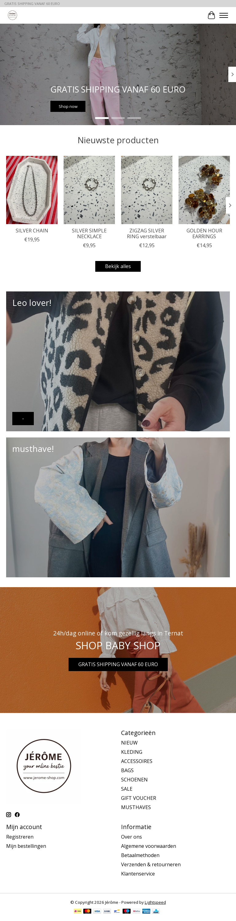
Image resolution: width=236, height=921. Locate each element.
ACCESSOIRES (136, 761)
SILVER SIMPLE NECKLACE (89, 233)
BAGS (127, 770)
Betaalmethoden (140, 855)
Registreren (19, 836)
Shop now (68, 106)
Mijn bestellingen (26, 846)
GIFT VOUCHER (138, 798)
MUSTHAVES (136, 807)
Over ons (131, 836)
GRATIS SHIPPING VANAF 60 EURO (118, 664)
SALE (126, 788)
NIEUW (129, 742)
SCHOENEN (134, 779)
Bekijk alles (118, 266)
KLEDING (131, 752)
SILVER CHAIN (32, 230)
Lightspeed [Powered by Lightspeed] (155, 902)
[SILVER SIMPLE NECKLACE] (89, 190)
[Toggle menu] (224, 15)
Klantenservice (138, 873)
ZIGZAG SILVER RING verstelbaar (147, 233)
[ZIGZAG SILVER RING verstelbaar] (146, 190)
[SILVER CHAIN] (31, 190)
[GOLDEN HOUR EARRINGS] (204, 190)
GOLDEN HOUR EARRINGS (204, 233)
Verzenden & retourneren (151, 864)
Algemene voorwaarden (148, 846)
